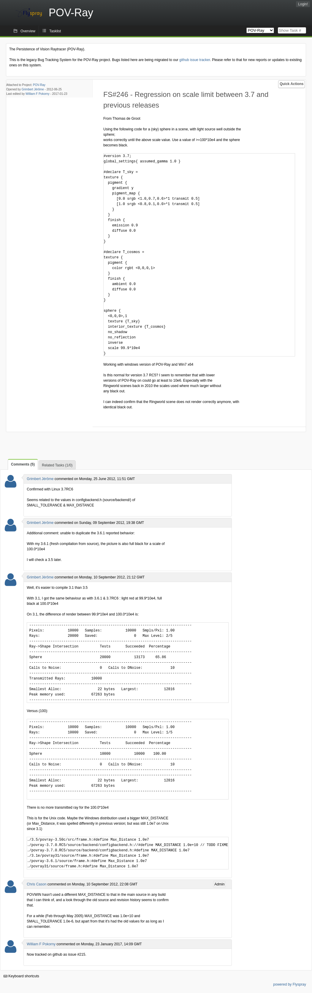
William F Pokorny (38, 93)
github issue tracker (194, 60)
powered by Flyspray (289, 984)
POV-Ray (39, 85)
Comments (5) (23, 464)
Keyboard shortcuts (21, 976)
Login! (303, 4)
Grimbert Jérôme (33, 89)
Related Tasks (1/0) (57, 465)
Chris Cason (36, 884)
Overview (27, 31)
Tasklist (55, 31)
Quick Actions (291, 84)
